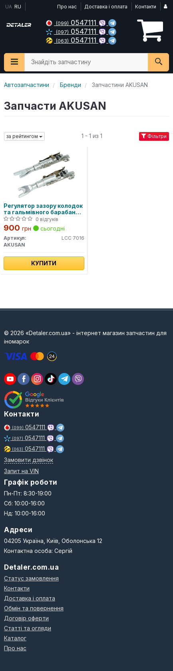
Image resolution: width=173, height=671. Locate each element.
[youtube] (10, 379)
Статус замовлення (31, 578)
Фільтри (154, 136)
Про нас (67, 7)
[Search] (158, 62)
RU (17, 7)
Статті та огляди (27, 628)
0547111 (72, 22)
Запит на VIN (21, 471)
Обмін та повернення (34, 608)
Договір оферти (26, 618)
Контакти (145, 7)
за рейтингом (24, 136)
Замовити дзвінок (28, 459)
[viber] (24, 379)
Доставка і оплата (105, 7)
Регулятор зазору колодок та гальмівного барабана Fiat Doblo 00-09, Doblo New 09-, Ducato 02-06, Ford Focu (43, 209)
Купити (43, 263)
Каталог (15, 638)
